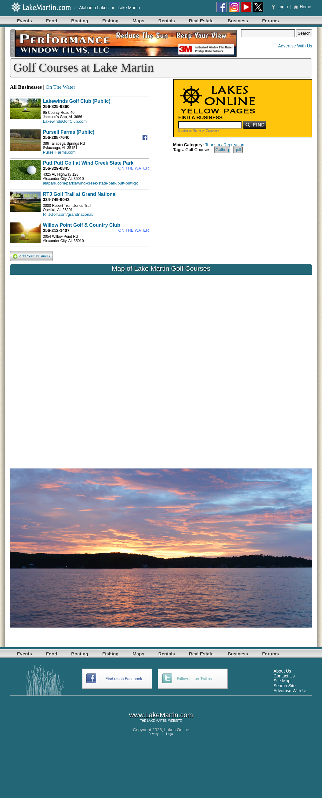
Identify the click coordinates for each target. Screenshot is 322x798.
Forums (270, 20)
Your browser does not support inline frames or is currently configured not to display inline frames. (161, 367)
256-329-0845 (56, 168)
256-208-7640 (56, 137)
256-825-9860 (56, 106)
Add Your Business (31, 256)
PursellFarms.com (59, 152)
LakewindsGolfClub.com (65, 121)
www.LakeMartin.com (161, 715)
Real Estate (201, 20)
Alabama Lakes (94, 7)
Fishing (110, 20)
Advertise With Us (295, 45)
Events (24, 20)
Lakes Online (176, 729)
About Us (282, 671)
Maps (138, 20)
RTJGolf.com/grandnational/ (68, 214)
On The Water (60, 87)
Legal (169, 734)
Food (51, 20)
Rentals (166, 20)
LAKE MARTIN (157, 720)
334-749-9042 (56, 199)
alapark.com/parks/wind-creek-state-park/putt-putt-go (91, 183)
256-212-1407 (56, 230)
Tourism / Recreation (224, 144)
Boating (79, 20)
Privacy (153, 734)
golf (237, 149)
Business (238, 20)
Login (280, 6)
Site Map (281, 680)
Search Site (284, 685)
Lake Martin (129, 7)
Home (302, 6)
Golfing (222, 149)
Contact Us (284, 675)
